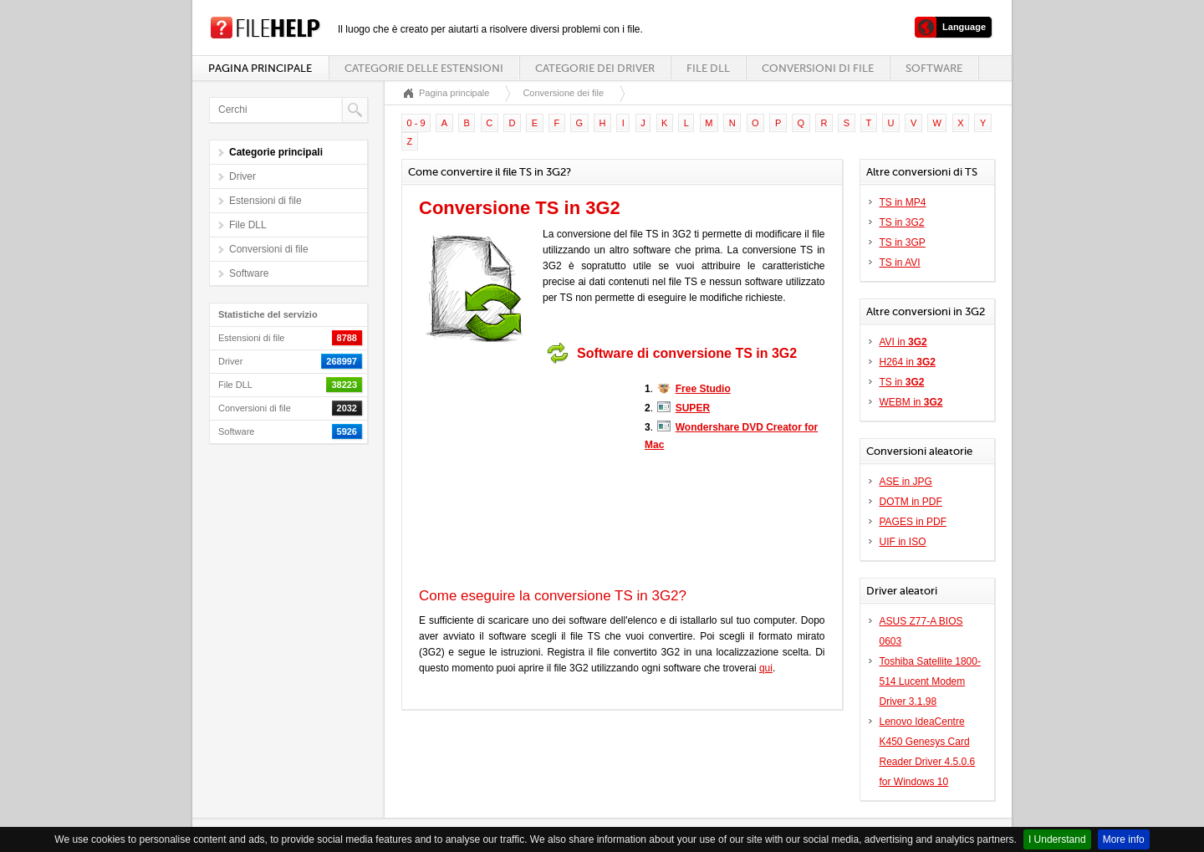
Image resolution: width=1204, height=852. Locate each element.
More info (1124, 839)
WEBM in (911, 402)
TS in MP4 (903, 202)
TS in (902, 382)
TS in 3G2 (902, 222)
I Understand (1057, 839)
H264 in (908, 362)
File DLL (708, 68)
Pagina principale (260, 68)
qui (766, 668)
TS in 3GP (903, 242)
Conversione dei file (563, 93)
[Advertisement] (523, 475)
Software (934, 68)
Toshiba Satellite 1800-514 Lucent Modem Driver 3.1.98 (930, 681)
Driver (242, 176)
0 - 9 (416, 123)
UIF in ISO (903, 542)
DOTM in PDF (911, 502)
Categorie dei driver (595, 68)
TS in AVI (900, 262)
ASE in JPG (906, 481)
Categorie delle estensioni (423, 68)
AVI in (903, 342)
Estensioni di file (265, 201)
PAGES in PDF (913, 522)
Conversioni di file (818, 68)
